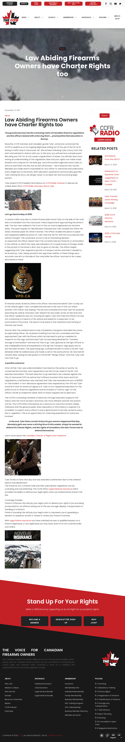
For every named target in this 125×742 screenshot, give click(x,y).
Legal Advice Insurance (20, 520)
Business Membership (74, 697)
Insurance (39, 676)
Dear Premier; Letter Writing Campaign (111, 199)
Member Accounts (73, 712)
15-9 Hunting (100, 715)
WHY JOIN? (95, 619)
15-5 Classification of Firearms (107, 697)
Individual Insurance (43, 681)
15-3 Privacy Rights (102, 689)
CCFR (20, 733)
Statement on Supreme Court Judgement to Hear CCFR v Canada (112, 178)
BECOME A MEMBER (53, 3)
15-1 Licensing (100, 681)
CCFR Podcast (11, 705)
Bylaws (7, 701)
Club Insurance (41, 685)
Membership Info (72, 685)
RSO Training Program (74, 701)
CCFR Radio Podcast (55, 183)
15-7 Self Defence (102, 707)
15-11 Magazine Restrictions (106, 726)
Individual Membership (74, 689)
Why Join (8, 681)
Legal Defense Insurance (61, 489)
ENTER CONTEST (93, 3)
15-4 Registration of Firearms (107, 693)
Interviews (9, 708)
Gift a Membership (73, 705)
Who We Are (10, 689)
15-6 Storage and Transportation (102, 702)
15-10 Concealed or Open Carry (105, 720)
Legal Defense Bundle (44, 693)
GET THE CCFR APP (73, 3)
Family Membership (73, 693)
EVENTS (23, 4)
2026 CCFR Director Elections (110, 218)
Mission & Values (12, 685)
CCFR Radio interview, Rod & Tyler (38, 186)
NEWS (24, 17)
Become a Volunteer (13, 697)
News (62, 49)
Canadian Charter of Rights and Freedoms (46, 435)
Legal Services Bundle (44, 689)
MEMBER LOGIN (9, 3)
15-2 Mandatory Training (105, 685)
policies (102, 17)
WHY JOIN (36, 3)
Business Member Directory (76, 708)
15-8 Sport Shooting (103, 711)
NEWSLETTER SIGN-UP (67, 619)
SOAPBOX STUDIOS (54, 733)
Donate (8, 693)
